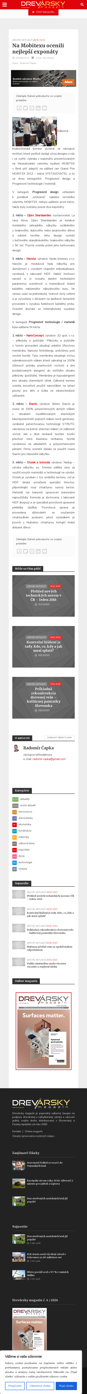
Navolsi (31, 259)
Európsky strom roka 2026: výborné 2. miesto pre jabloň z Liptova (50, 1182)
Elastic (33, 404)
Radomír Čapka (28, 63)
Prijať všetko (66, 1386)
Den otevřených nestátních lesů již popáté (47, 1200)
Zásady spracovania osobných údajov (33, 1136)
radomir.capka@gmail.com (49, 759)
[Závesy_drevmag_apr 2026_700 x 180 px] (43, 78)
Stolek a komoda (38, 462)
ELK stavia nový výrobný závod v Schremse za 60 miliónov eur (46, 1256)
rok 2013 (39, 40)
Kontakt (16, 1131)
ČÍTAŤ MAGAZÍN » (43, 12)
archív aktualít (22, 40)
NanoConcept (35, 335)
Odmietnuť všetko (40, 1386)
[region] (41, 1372)
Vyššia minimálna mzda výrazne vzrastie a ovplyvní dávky (46, 965)
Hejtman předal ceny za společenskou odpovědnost (49, 948)
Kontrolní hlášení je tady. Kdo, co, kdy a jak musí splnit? (43, 646)
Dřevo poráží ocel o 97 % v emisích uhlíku (48, 1274)
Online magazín (34, 1131)
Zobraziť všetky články (59, 737)
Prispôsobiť (14, 1386)
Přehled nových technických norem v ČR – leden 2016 (43, 595)
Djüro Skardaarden (39, 215)
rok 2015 (55, 586)
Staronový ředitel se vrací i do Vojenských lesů (44, 1164)
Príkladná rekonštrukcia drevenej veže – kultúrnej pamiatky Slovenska (43, 697)
